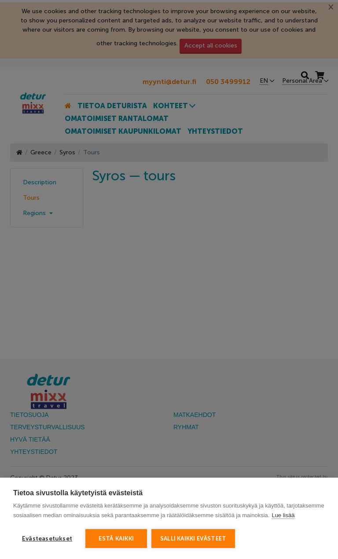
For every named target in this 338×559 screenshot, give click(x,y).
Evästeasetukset (47, 538)
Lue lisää (283, 515)
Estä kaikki (116, 538)
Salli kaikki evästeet (193, 538)
